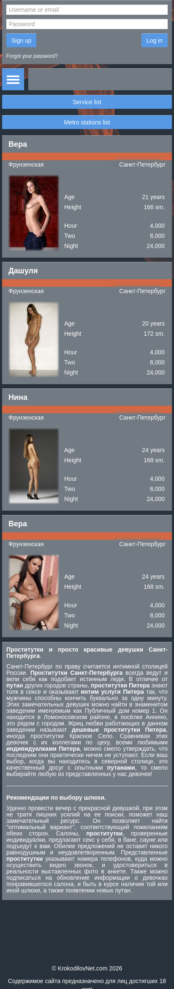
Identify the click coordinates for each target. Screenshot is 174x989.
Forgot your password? (32, 56)
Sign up (21, 40)
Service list (87, 102)
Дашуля (23, 271)
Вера (17, 144)
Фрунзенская (26, 164)
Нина (17, 397)
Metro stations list (87, 122)
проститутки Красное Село (72, 736)
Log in (155, 40)
